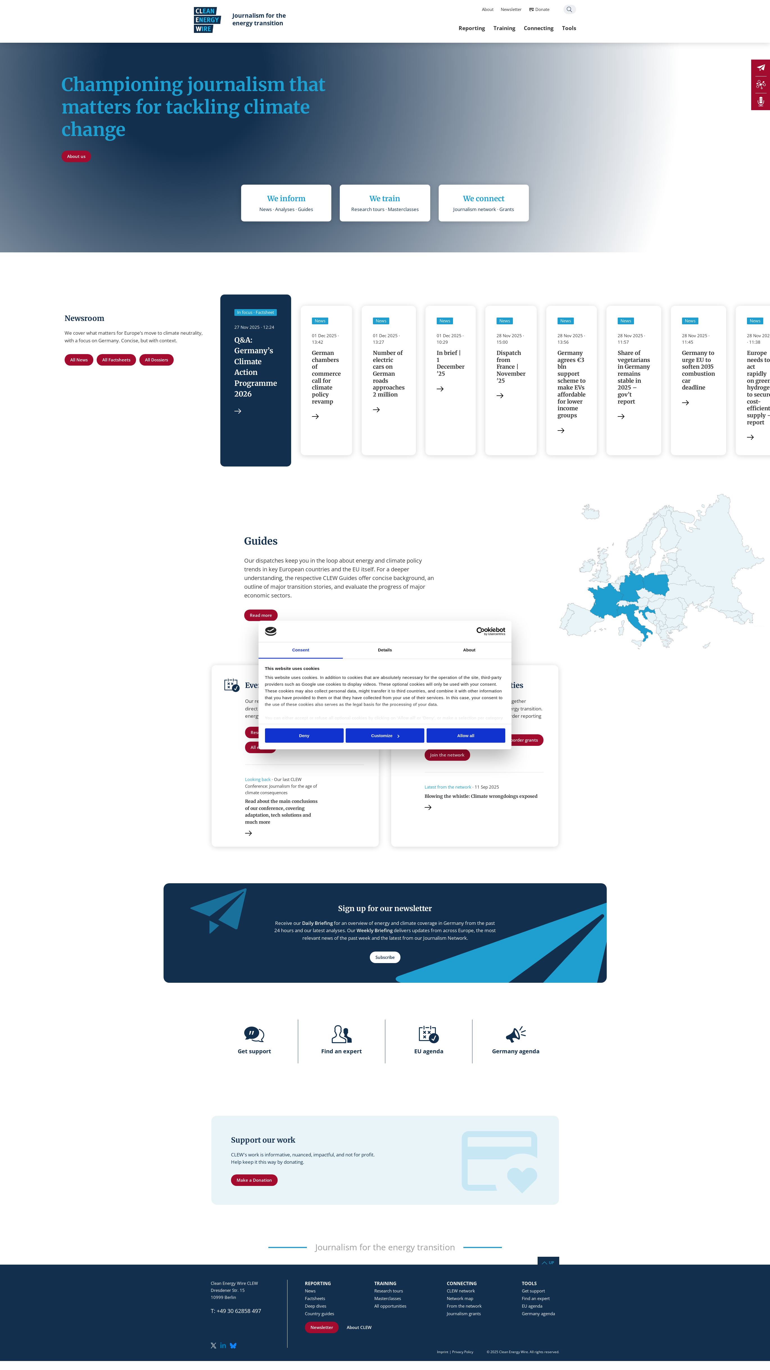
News (310, 1292)
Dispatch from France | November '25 (511, 367)
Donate (525, 9)
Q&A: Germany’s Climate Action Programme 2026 (256, 368)
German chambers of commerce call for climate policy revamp (326, 378)
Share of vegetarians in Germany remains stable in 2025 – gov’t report (635, 381)
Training (488, 28)
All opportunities (390, 1307)
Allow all (465, 735)
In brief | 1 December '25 (451, 364)
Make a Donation (254, 1181)
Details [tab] (385, 649)
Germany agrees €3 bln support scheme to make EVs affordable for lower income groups (572, 385)
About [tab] (469, 649)
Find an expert (536, 1300)
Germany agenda (538, 1315)
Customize (385, 735)
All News (79, 360)
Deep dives (315, 1307)
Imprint (442, 1353)
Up (551, 1263)
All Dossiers (156, 360)
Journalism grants (464, 1315)
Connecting (522, 28)
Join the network (447, 755)
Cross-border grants (518, 741)
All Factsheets (116, 360)
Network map (460, 1300)
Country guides (319, 1315)
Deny (304, 735)
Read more (261, 616)
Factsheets (315, 1300)
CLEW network (461, 1292)
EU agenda (532, 1307)
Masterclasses (387, 1300)
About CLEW (359, 1328)
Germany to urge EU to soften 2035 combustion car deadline (700, 371)
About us (76, 156)
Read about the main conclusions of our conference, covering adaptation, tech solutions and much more (282, 813)
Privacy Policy (462, 1353)
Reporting (455, 28)
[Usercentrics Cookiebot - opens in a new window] (480, 631)
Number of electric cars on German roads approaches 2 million (389, 374)
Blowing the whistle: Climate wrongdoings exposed (482, 797)
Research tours (388, 1292)
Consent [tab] (300, 649)
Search (553, 9)
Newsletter (494, 9)
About (471, 9)
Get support (533, 1292)
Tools (552, 28)
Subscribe (385, 958)
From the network (464, 1307)
